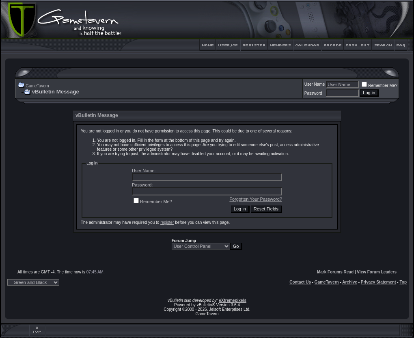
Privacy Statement (378, 282)
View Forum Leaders (377, 272)
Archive (349, 282)
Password (313, 93)
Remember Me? (379, 85)
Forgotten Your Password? (255, 199)
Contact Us (300, 282)
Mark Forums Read (335, 272)
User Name (314, 84)
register (167, 222)
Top (403, 282)
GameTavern (37, 86)
